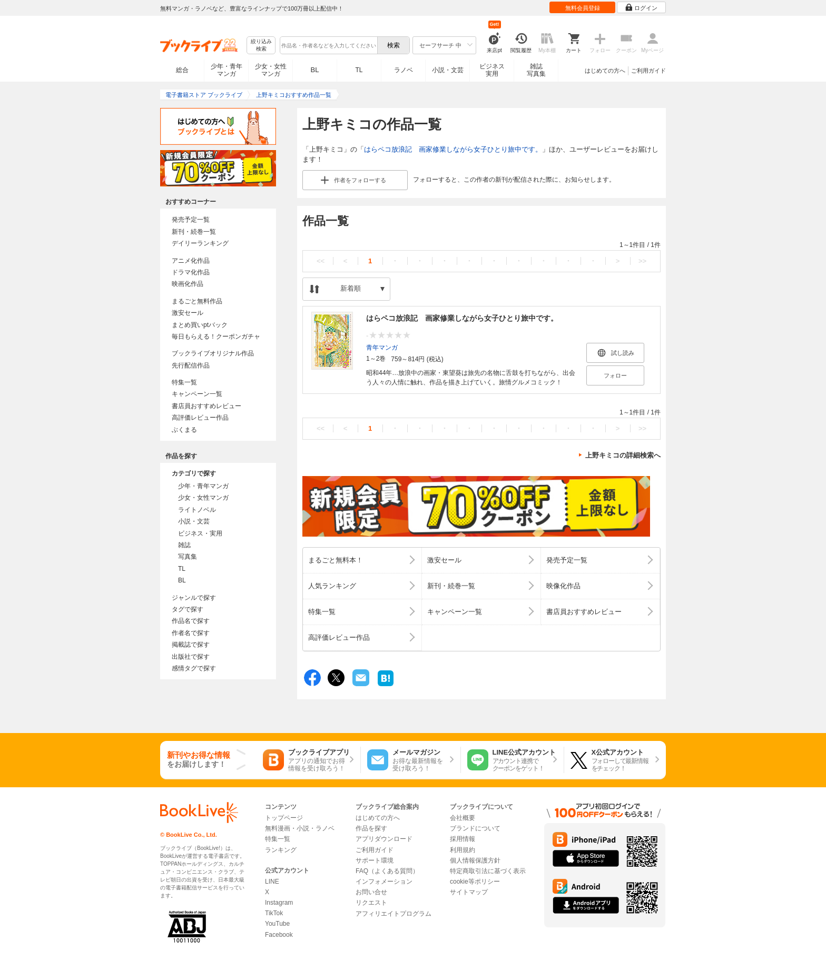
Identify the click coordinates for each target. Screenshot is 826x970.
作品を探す (371, 828)
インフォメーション (384, 881)
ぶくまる (184, 429)
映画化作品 (187, 284)
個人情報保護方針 (475, 860)
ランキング (281, 850)
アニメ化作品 (191, 260)
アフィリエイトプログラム (393, 913)
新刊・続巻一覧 (194, 231)
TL (358, 70)
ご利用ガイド (648, 70)
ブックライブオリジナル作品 (213, 353)
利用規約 (462, 850)
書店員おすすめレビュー (206, 406)
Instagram (279, 902)
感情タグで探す (194, 668)
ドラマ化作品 (191, 272)
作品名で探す (191, 621)
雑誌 (184, 545)
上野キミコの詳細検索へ (623, 455)
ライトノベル (197, 509)
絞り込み (261, 45)
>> (642, 261)
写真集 (187, 556)
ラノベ (403, 70)
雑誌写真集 (536, 70)
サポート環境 (375, 860)
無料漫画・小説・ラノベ (300, 828)
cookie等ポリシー (475, 881)
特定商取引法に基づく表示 (488, 871)
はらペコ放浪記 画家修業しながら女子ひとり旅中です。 (453, 149)
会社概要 (462, 817)
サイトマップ (469, 892)
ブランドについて (475, 828)
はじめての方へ (605, 70)
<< (320, 261)
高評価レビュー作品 (200, 417)
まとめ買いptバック (200, 325)
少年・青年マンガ (226, 70)
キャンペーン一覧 (197, 394)
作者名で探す (191, 633)
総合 (182, 70)
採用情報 (462, 839)
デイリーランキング (200, 243)
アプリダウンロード (384, 839)
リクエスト (371, 902)
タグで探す (187, 609)
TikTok (274, 913)
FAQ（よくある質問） (387, 871)
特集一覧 (184, 382)
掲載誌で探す (191, 644)
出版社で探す (191, 656)
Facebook (279, 934)
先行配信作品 (191, 365)
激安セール (187, 312)
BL (315, 70)
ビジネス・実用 (200, 533)
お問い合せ (371, 892)
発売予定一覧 (191, 219)
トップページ (284, 817)
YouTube (277, 923)
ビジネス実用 (492, 70)
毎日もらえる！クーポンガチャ (216, 336)
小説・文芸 (448, 70)
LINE (272, 881)
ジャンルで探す (194, 597)
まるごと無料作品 (197, 301)
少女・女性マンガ (271, 70)
